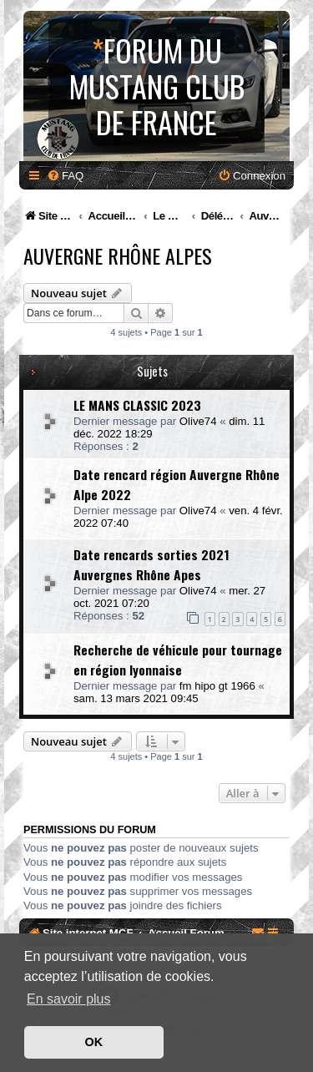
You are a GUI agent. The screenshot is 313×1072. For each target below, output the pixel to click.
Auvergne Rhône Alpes (117, 255)
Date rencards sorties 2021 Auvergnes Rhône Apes (151, 564)
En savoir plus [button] (69, 999)
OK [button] (94, 1042)
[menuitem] (65, 176)
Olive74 (198, 421)
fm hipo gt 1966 (217, 686)
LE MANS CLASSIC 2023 (137, 405)
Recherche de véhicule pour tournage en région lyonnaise (177, 660)
